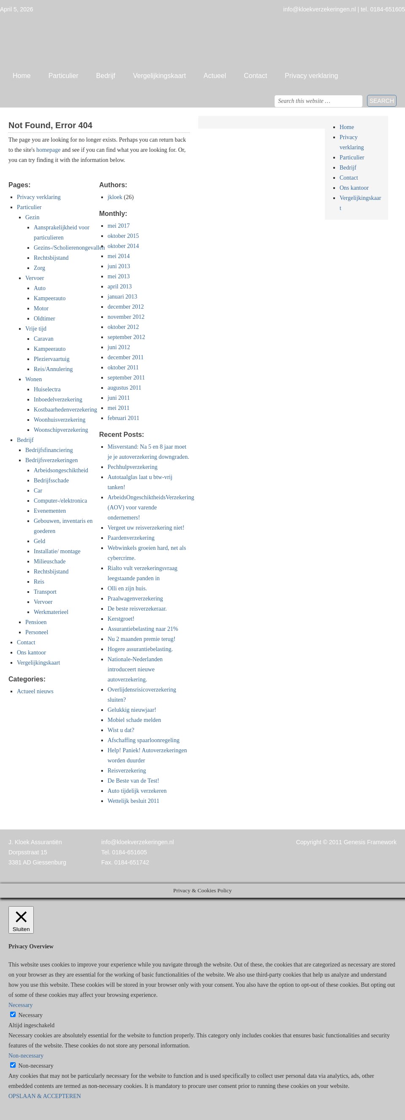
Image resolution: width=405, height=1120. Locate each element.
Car (38, 490)
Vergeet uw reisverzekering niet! (146, 528)
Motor (41, 308)
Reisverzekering (127, 770)
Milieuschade (49, 561)
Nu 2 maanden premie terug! (142, 639)
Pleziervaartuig (52, 359)
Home (22, 75)
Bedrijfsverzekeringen (51, 460)
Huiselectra (47, 389)
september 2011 (126, 377)
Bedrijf (105, 75)
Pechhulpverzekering (132, 467)
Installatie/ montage (57, 551)
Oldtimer (44, 318)
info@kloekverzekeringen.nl (137, 842)
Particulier (63, 75)
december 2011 (125, 357)
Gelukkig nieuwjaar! (132, 710)
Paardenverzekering (131, 538)
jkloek (115, 197)
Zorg (39, 268)
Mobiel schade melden (134, 720)
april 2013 (120, 286)
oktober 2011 (123, 367)
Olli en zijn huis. (127, 588)
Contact (255, 75)
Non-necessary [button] (25, 1056)
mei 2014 (119, 256)
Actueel (215, 75)
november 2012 (126, 317)
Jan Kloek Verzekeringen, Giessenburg (202, 40)
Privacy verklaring (311, 75)
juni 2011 (119, 398)
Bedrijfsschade (51, 480)
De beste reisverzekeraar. (137, 609)
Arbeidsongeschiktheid (61, 470)
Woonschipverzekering (61, 430)
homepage (48, 150)
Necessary (31, 1015)
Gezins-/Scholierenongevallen (69, 248)
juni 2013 (119, 266)
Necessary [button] (20, 1005)
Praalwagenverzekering (135, 598)
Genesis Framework (370, 842)
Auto (40, 288)
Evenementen (50, 511)
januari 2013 (122, 296)
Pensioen (36, 622)
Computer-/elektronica (60, 501)
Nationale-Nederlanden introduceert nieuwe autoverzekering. (135, 669)
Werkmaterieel (51, 612)
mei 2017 (119, 226)
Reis (39, 582)
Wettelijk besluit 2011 (133, 801)
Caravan (44, 339)
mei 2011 (119, 408)
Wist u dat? (121, 730)
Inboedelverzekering (58, 399)
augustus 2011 (124, 388)
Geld (39, 541)
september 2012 (126, 337)
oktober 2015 (123, 236)
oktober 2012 (123, 327)
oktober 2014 (123, 246)
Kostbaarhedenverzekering (65, 410)
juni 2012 (119, 347)
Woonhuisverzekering (60, 420)
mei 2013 (119, 276)
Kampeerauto (49, 298)
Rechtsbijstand (51, 258)
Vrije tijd (35, 329)
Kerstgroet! (121, 619)
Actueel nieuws (35, 691)
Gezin (32, 217)
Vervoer (34, 278)
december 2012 (126, 307)
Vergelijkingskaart (159, 75)
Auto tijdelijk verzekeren (137, 791)
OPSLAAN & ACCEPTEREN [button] (44, 1096)
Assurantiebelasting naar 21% (143, 629)
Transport (45, 592)
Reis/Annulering (53, 369)
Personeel (36, 632)
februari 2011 (123, 418)
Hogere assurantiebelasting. (140, 649)
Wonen (33, 379)
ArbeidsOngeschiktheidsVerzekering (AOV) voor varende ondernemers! (151, 507)
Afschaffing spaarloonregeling (143, 740)
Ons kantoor (31, 652)
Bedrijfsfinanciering (49, 450)
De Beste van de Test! (133, 781)
